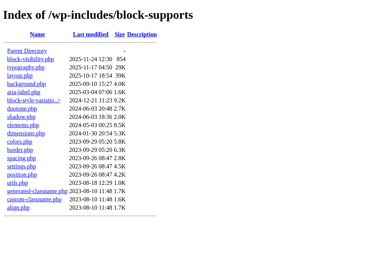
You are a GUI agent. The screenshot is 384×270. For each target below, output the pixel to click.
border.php (20, 150)
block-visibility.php (30, 59)
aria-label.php (23, 92)
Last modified (90, 34)
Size (119, 34)
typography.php (26, 67)
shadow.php (21, 117)
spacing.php (21, 158)
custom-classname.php (34, 199)
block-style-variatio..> (33, 100)
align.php (18, 207)
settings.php (21, 166)
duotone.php (22, 108)
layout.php (20, 75)
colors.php (19, 141)
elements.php (23, 125)
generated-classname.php (37, 191)
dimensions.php (26, 133)
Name (37, 34)
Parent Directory (27, 51)
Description (142, 34)
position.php (22, 174)
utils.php (17, 183)
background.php (26, 84)
